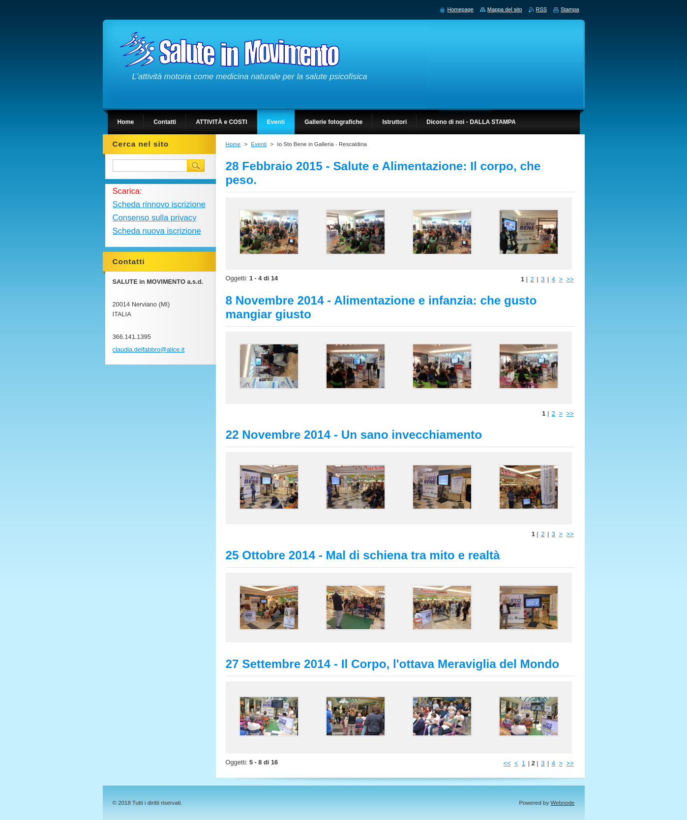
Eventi (259, 144)
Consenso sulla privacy (155, 217)
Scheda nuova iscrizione (157, 231)
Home (233, 144)
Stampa (570, 9)
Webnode (562, 803)
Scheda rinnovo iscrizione (159, 204)
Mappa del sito (504, 9)
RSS (541, 9)
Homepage (461, 9)
